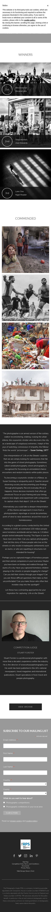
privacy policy (16, 821)
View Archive (25, 707)
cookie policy (31, 821)
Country (7, 780)
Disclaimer (25, 866)
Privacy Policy (25, 868)
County (7, 789)
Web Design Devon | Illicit (25, 871)
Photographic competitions (18, 802)
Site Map (25, 862)
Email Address (10, 740)
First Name (9, 753)
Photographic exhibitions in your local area (24, 806)
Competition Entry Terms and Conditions (25, 864)
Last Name (9, 767)
